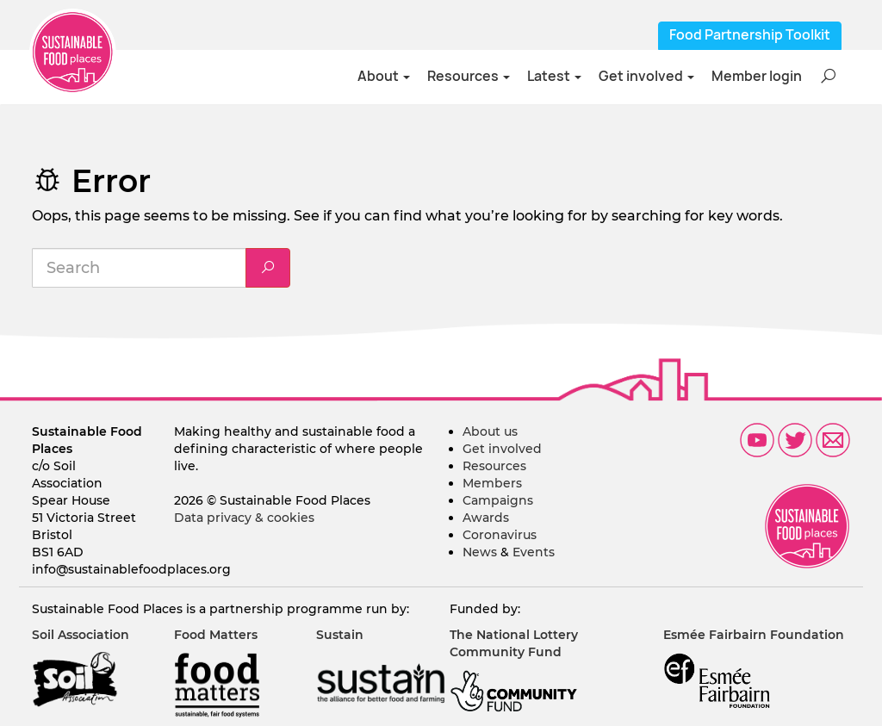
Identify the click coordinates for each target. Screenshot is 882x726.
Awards (486, 517)
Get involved (646, 76)
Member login (756, 76)
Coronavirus (500, 535)
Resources (468, 76)
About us (490, 431)
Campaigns (498, 500)
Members (492, 483)
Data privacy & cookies (244, 517)
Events (533, 552)
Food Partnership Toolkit (749, 35)
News (480, 552)
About (383, 76)
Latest (554, 76)
